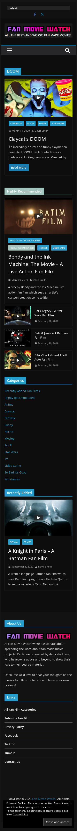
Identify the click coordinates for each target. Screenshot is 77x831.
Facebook (11, 735)
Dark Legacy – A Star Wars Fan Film (48, 313)
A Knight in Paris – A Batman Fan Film (31, 554)
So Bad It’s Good (15, 472)
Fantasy (10, 418)
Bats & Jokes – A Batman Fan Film (51, 335)
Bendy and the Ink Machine (25, 240)
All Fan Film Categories (20, 709)
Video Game (58, 123)
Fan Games (12, 479)
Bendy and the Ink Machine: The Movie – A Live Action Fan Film (35, 264)
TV (6, 459)
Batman (14, 542)
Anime (9, 404)
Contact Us (12, 762)
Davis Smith (41, 130)
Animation (16, 123)
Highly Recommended (22, 247)
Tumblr (10, 753)
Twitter (10, 744)
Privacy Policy (14, 727)
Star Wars (11, 452)
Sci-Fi (8, 445)
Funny (42, 123)
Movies (9, 438)
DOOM (30, 123)
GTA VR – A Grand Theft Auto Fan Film (50, 357)
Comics (9, 411)
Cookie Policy (20, 814)
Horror (43, 247)
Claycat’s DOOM (27, 138)
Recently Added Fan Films (22, 391)
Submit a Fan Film (17, 718)
